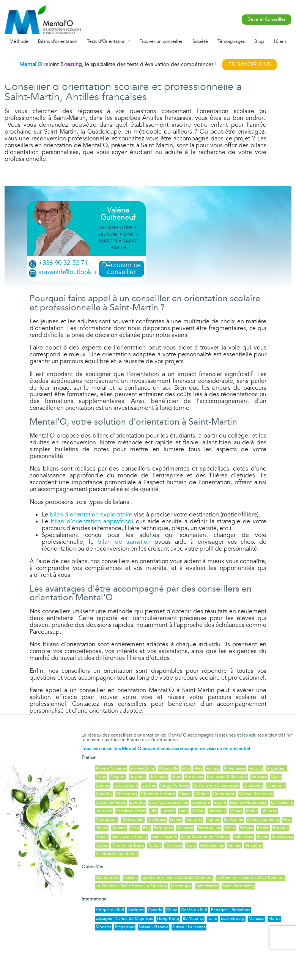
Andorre (136, 909)
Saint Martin (207, 885)
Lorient (168, 810)
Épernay (137, 802)
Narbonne (233, 819)
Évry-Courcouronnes (168, 802)
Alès (198, 768)
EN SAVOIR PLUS (249, 64)
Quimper (185, 827)
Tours (191, 845)
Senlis (262, 836)
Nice (287, 819)
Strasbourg (282, 836)
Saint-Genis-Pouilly (130, 836)
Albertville (168, 768)
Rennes (246, 827)
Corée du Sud (194, 909)
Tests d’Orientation (107, 41)
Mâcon (198, 810)
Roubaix (280, 827)
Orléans (119, 827)
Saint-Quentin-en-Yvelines (205, 836)
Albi (186, 768)
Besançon (159, 776)
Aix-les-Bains (142, 768)
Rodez (263, 827)
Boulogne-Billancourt (227, 776)
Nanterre (194, 819)
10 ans (280, 41)
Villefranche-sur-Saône (117, 853)
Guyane (130, 877)
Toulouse (173, 845)
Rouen (102, 836)
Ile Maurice (193, 918)
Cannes (103, 785)
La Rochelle (282, 802)
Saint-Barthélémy (238, 885)
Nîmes (102, 827)
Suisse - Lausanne (189, 926)
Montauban (107, 819)
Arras (101, 776)
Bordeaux (194, 776)
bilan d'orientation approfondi (92, 521)
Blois (176, 776)
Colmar (202, 793)
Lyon (183, 810)
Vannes (234, 845)
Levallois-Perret (131, 810)
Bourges (259, 776)
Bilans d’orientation (57, 41)
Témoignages (231, 41)
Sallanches (243, 836)
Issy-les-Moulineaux (248, 802)
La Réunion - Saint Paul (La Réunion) (250, 877)
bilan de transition (124, 542)
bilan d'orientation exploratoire (91, 514)
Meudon (269, 810)
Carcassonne (125, 785)
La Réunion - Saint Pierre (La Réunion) (131, 885)
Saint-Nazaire (164, 836)
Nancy (176, 819)
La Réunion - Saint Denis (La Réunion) (177, 877)
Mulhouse (157, 819)
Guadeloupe (108, 877)
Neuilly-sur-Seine (263, 819)
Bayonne (137, 776)
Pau (146, 827)
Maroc (274, 918)
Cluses (185, 793)
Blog (259, 41)
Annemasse (234, 768)
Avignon (118, 776)
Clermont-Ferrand (158, 793)
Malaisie (257, 918)
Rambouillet (208, 827)
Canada (155, 909)
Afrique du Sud (110, 909)
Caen (276, 776)
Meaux (236, 810)
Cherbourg (126, 793)
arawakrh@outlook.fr (67, 272)
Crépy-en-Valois (111, 802)
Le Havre (104, 810)
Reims (230, 827)
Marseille (217, 810)
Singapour (125, 926)
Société (200, 41)
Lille (153, 810)
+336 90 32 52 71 (63, 263)
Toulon (154, 845)
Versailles (254, 845)
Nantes (213, 819)
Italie (212, 918)
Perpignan (163, 827)
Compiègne (224, 793)
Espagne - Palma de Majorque (124, 918)
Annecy (213, 768)
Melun (252, 810)
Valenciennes (212, 845)
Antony (256, 768)
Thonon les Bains (128, 845)
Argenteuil (276, 768)
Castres (149, 785)
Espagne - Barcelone (230, 909)
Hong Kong (168, 918)
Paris (134, 827)
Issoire (220, 802)
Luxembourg (233, 918)
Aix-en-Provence (111, 768)
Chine (171, 909)
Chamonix (275, 785)
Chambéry (253, 785)
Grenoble (201, 802)
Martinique (181, 885)
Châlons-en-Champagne (216, 785)
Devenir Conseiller (266, 19)
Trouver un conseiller (161, 41)
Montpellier (132, 819)
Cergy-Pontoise (174, 785)
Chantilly (104, 793)
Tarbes (102, 845)
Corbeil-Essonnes (256, 793)
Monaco (103, 926)
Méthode (18, 41)
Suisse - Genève (153, 926)
